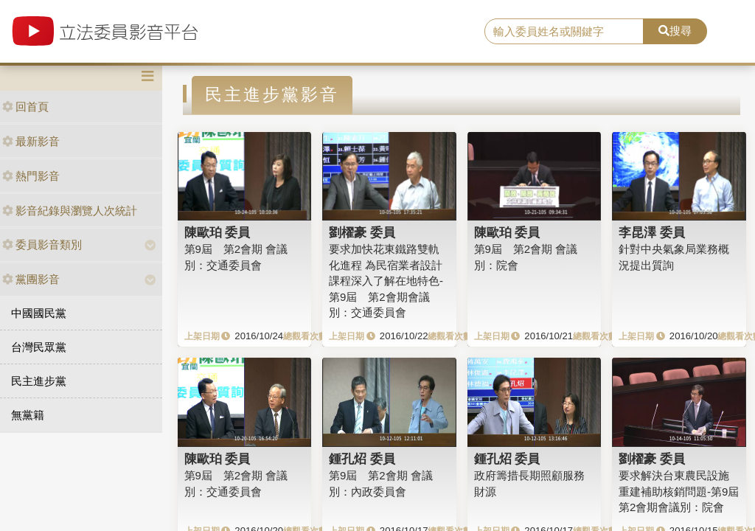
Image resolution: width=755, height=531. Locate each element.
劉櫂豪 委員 (362, 232)
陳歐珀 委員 (217, 232)
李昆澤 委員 (652, 232)
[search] (564, 31)
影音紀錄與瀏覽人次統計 (69, 210)
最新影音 (31, 141)
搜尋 (675, 30)
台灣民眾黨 (38, 347)
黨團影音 (31, 279)
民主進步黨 (38, 381)
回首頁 (25, 106)
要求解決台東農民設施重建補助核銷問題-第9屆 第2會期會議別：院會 (684, 491)
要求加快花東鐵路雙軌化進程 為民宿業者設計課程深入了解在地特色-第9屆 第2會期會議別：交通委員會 (386, 281)
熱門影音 (31, 176)
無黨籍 (27, 415)
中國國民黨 (38, 313)
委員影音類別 (42, 244)
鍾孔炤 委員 (362, 458)
